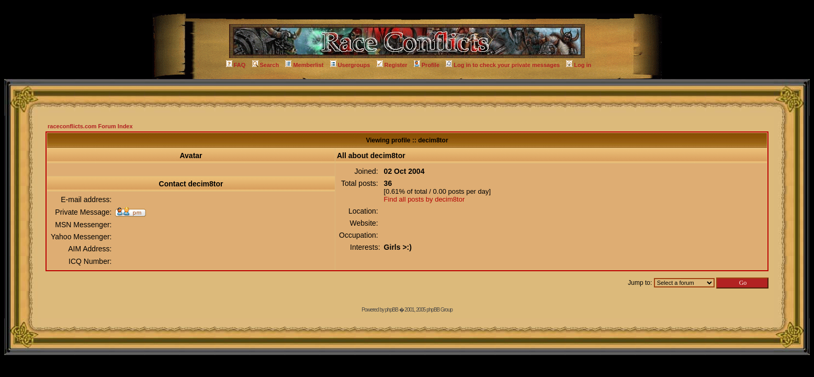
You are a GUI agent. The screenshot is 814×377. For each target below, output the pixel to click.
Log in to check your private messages (503, 65)
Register (392, 65)
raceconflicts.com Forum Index (90, 126)
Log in (578, 65)
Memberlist (304, 65)
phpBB (391, 310)
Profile (426, 65)
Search (265, 65)
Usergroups (350, 65)
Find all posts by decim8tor (424, 199)
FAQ (236, 65)
